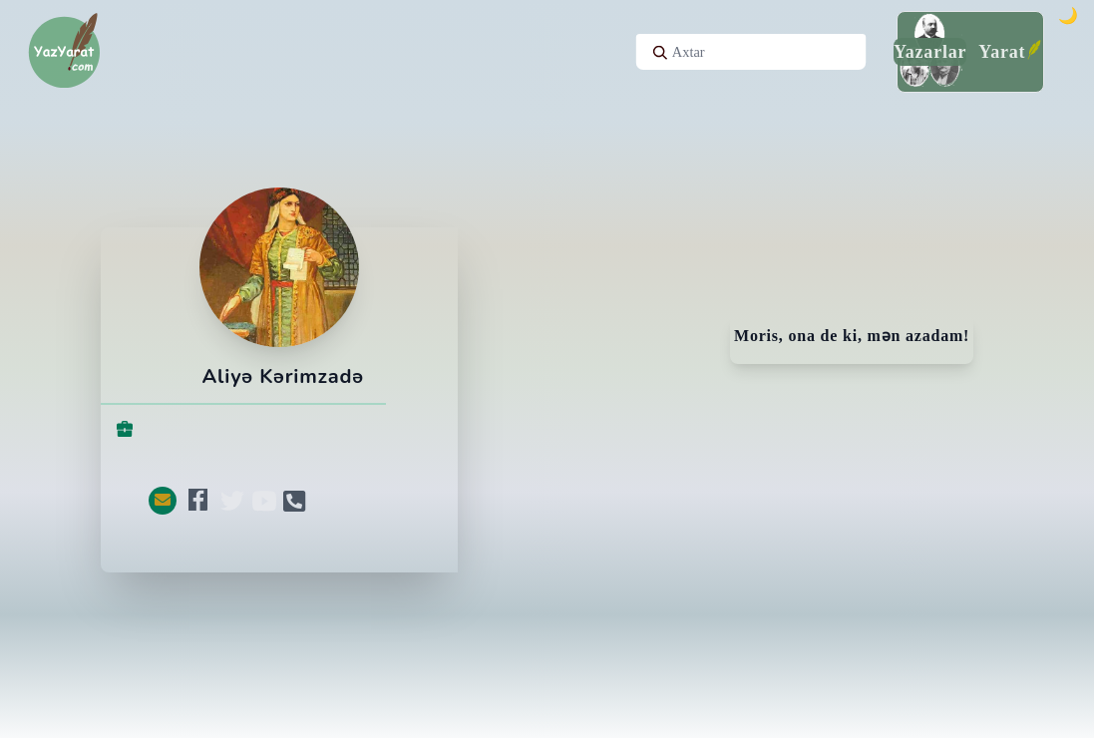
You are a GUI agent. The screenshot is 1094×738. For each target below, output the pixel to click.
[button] (163, 501)
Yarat (1001, 52)
